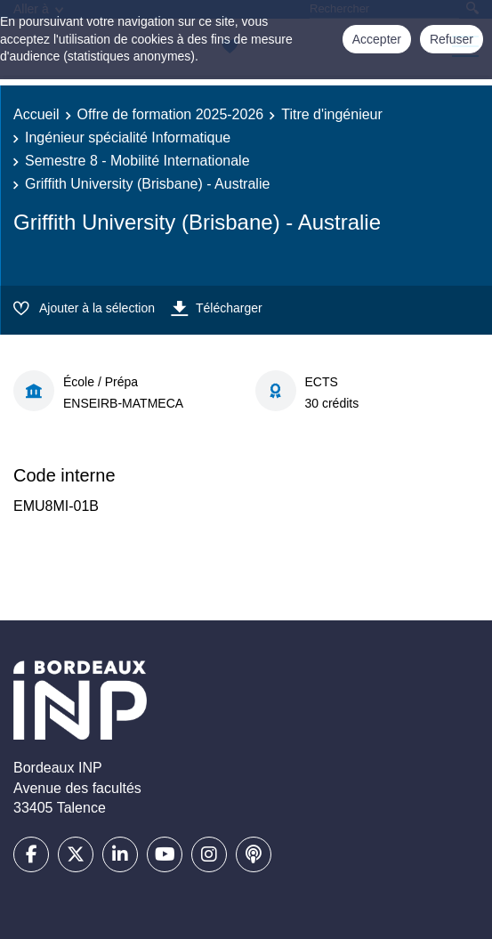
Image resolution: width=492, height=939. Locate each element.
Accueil (36, 114)
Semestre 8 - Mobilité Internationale (137, 160)
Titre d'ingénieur (332, 114)
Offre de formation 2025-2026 (170, 114)
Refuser (451, 39)
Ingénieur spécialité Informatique (127, 137)
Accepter (376, 39)
